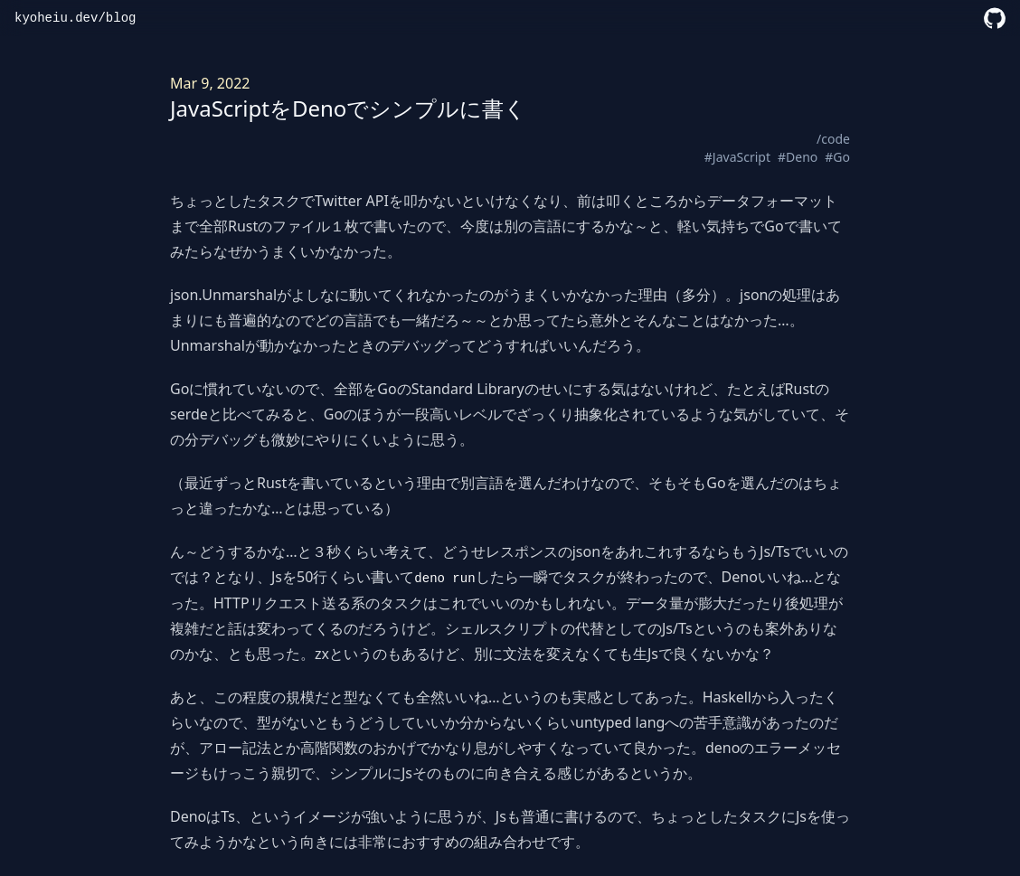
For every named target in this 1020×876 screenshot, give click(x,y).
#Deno (797, 156)
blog (121, 18)
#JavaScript (737, 156)
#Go (837, 156)
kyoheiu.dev (56, 18)
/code (833, 138)
